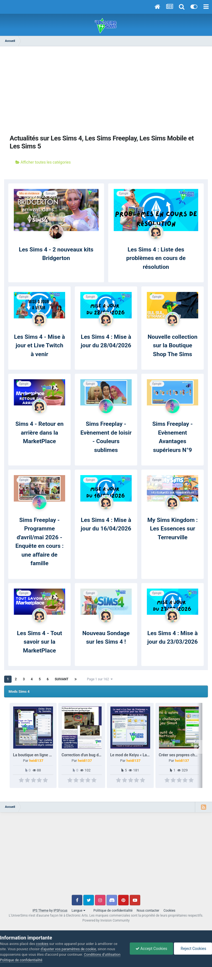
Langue (78, 910)
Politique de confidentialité (113, 910)
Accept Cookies (151, 948)
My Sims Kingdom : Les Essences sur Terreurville (172, 529)
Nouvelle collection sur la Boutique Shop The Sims (172, 345)
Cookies (169, 910)
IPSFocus (60, 910)
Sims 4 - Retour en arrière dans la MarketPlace (39, 433)
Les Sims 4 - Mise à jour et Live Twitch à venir (39, 345)
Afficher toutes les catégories (43, 162)
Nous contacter (148, 910)
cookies (42, 944)
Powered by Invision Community (106, 920)
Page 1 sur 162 (100, 679)
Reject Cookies (193, 948)
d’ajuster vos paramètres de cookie (68, 949)
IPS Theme (41, 910)
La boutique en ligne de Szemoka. (42, 755)
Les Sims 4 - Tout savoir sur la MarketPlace (39, 642)
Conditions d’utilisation (102, 954)
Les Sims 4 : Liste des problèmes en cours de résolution (156, 258)
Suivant (61, 679)
